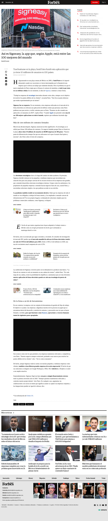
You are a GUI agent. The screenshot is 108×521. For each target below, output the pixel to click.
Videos (77, 478)
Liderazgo (19, 478)
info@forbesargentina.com (12, 492)
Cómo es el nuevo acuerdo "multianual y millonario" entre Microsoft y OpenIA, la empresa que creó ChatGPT (31, 213)
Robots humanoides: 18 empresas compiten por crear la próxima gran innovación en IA (13, 466)
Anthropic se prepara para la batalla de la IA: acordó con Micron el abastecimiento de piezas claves (39, 467)
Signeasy (48, 90)
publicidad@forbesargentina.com (15, 490)
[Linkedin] (106, 505)
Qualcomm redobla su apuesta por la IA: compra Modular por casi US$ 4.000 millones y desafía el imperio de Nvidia (39, 438)
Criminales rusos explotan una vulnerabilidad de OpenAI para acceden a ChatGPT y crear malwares (61, 291)
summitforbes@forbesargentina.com (14, 495)
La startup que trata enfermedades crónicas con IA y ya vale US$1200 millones (94, 437)
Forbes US (29, 396)
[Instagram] (100, 505)
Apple (22, 404)
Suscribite (95, 2)
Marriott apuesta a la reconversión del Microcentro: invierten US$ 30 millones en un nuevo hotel (91, 46)
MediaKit (4, 505)
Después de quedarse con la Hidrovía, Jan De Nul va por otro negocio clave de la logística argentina (90, 33)
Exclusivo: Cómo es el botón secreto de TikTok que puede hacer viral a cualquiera (61, 212)
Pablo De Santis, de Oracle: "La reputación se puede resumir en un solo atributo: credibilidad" (31, 256)
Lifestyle (54, 478)
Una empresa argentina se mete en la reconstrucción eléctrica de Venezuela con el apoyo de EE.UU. (91, 52)
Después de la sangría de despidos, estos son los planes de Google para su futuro (61, 256)
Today (103, 478)
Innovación (6, 478)
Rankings (66, 478)
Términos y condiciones (43, 505)
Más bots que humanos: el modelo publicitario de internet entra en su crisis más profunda (94, 466)
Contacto (16, 505)
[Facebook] (95, 505)
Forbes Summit (90, 478)
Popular (79, 10)
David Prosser (5, 61)
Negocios (42, 478)
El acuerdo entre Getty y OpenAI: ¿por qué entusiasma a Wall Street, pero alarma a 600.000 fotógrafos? (67, 438)
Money (31, 478)
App (16, 404)
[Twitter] (97, 505)
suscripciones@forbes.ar (15, 497)
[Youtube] (103, 505)
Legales (52, 505)
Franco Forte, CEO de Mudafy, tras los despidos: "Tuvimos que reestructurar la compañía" (32, 291)
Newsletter (10, 505)
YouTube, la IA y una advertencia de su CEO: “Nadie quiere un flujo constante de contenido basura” (66, 467)
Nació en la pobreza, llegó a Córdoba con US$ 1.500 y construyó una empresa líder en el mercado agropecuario (90, 14)
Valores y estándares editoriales (28, 505)
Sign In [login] (104, 2)
